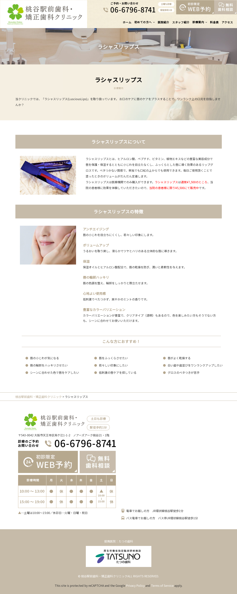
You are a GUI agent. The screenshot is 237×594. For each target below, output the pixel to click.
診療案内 (198, 22)
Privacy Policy (135, 585)
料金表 (214, 22)
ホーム (127, 22)
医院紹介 (163, 22)
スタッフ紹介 (181, 22)
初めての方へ (143, 22)
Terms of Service (162, 585)
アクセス (227, 22)
